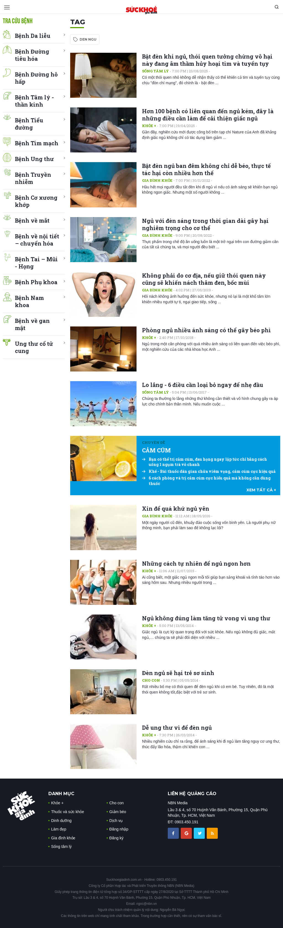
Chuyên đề (153, 442)
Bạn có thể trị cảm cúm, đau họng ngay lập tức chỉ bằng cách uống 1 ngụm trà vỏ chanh (204, 462)
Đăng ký (116, 838)
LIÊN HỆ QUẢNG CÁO (192, 793)
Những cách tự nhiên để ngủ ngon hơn (196, 563)
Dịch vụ (116, 820)
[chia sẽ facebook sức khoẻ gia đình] (174, 833)
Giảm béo (117, 812)
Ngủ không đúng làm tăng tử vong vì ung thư (206, 618)
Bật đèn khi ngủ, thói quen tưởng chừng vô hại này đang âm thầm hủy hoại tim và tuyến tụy (207, 60)
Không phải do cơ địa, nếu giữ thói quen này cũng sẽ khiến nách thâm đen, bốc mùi (204, 279)
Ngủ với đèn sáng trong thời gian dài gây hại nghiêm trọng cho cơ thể (205, 224)
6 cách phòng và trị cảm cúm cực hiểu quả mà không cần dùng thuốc (206, 480)
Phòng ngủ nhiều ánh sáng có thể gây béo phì (206, 330)
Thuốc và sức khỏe (67, 812)
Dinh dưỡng (61, 820)
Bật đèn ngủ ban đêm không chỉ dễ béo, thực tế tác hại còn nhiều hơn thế (206, 169)
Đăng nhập (119, 829)
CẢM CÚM (156, 450)
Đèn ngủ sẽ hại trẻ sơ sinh (178, 672)
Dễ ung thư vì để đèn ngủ (177, 727)
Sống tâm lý (155, 70)
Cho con (151, 680)
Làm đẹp (58, 829)
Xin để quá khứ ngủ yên (175, 508)
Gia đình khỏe (157, 180)
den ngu (88, 39)
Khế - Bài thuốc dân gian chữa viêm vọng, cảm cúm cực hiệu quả (209, 471)
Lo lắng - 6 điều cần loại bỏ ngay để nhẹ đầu (202, 384)
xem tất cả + (261, 489)
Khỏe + (149, 125)
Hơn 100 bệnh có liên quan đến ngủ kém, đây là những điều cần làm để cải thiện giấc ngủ (208, 114)
